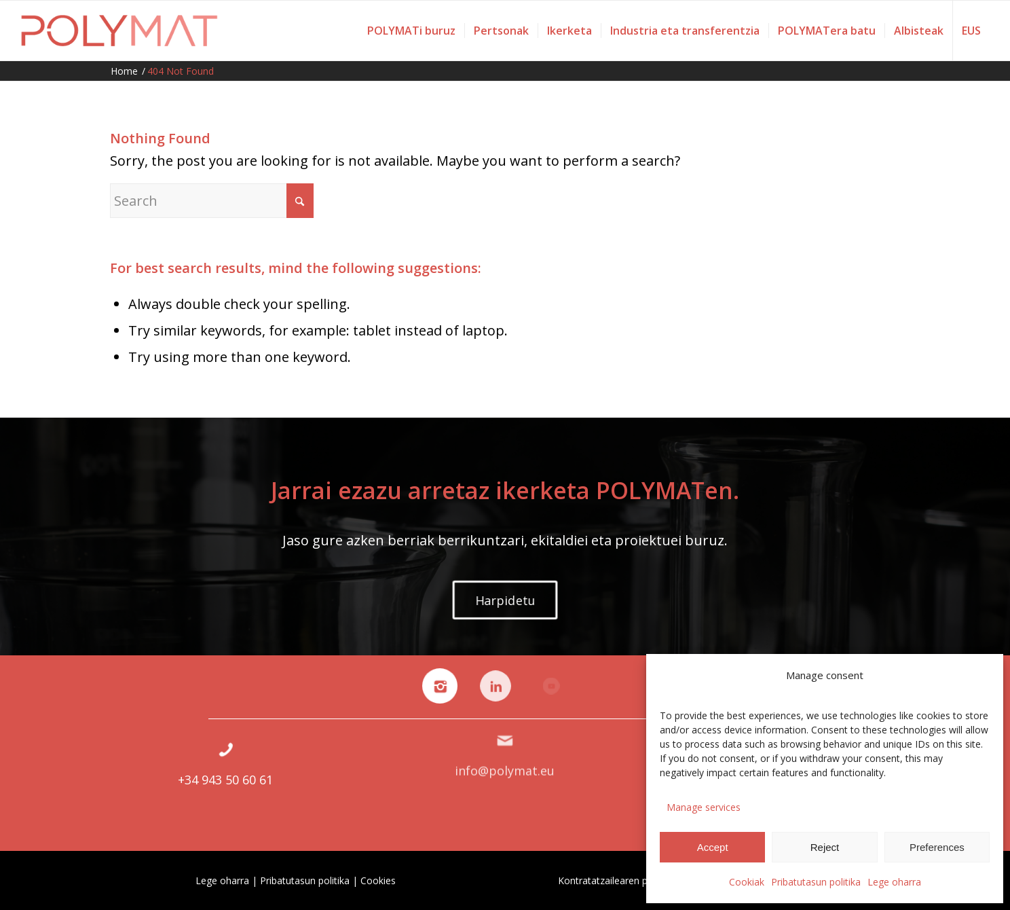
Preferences (937, 847)
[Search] (212, 200)
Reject (825, 847)
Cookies (378, 880)
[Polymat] (119, 30)
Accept (712, 847)
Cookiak (746, 881)
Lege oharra (894, 881)
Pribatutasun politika (816, 881)
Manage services (704, 807)
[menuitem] (411, 30)
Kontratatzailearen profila (614, 880)
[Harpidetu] (505, 600)
